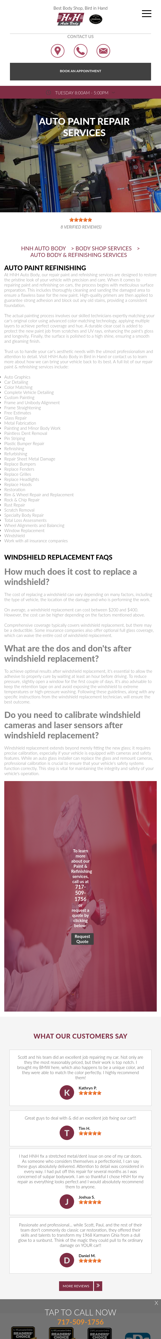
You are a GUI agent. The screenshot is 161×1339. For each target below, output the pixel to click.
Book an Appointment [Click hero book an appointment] (80, 71)
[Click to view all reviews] (80, 1290)
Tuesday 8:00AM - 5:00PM (81, 92)
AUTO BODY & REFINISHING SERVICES (78, 255)
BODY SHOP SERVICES (104, 248)
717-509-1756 (81, 893)
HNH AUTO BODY (43, 248)
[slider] (90, 1093)
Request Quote (82, 939)
